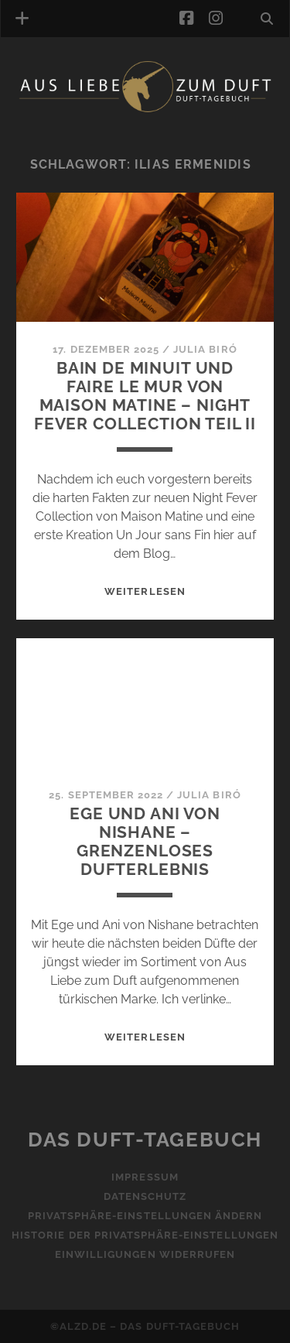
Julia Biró (205, 349)
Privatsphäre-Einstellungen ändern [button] (145, 1216)
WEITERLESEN (144, 591)
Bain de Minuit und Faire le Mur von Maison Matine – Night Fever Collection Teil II (145, 395)
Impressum (144, 1177)
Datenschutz (145, 1196)
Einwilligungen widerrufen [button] (145, 1254)
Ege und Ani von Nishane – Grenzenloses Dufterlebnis (145, 841)
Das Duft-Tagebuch (145, 1139)
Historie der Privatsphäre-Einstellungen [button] (145, 1235)
